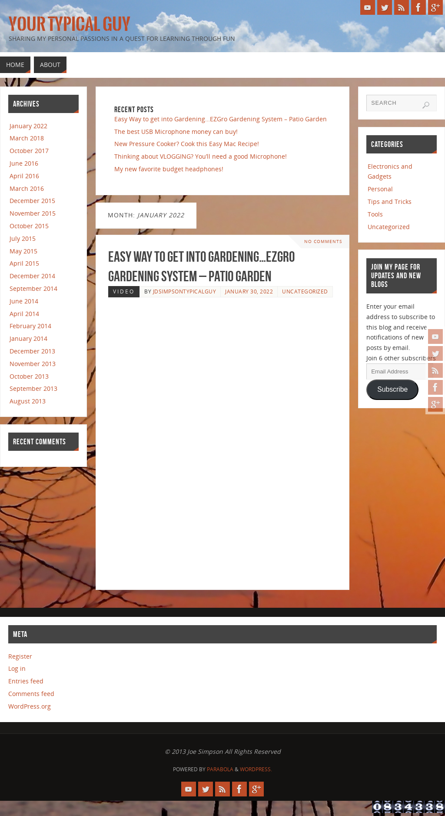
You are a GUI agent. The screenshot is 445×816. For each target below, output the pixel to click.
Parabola (220, 769)
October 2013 (29, 376)
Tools (375, 214)
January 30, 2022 (249, 291)
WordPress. (256, 769)
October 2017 (29, 151)
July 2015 (23, 238)
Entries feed (25, 681)
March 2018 (27, 138)
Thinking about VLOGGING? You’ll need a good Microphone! (200, 156)
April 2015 (24, 263)
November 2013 (33, 364)
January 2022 (28, 126)
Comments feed (31, 693)
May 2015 (23, 251)
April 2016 (24, 176)
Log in (17, 668)
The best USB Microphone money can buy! (176, 131)
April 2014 (24, 314)
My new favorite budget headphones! (168, 169)
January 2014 (28, 338)
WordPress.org (29, 706)
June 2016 (24, 163)
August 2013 (28, 401)
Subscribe (392, 389)
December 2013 (32, 351)
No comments (323, 241)
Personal (380, 189)
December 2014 (32, 276)
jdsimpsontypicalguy (184, 291)
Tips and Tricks (390, 201)
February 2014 (30, 326)
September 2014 (33, 288)
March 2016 (27, 188)
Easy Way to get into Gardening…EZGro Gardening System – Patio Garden (220, 119)
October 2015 (29, 226)
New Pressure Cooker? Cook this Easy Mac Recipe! (186, 144)
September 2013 (33, 388)
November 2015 (33, 213)
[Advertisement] (212, 320)
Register (20, 656)
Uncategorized (305, 291)
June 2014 (24, 301)
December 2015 (32, 201)
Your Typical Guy (69, 24)
